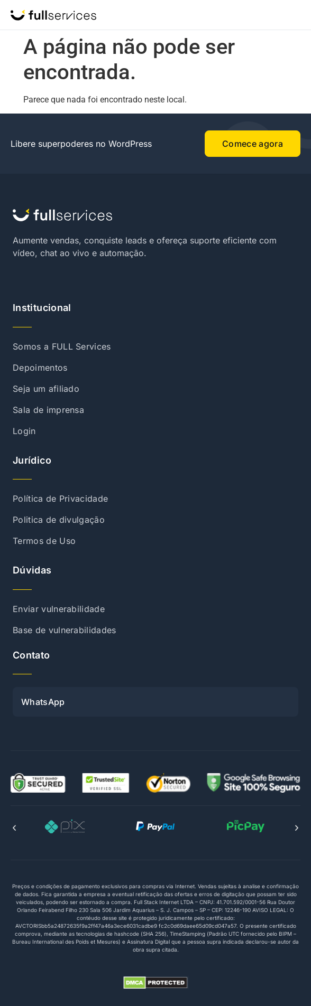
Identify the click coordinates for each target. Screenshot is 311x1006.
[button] (14, 828)
